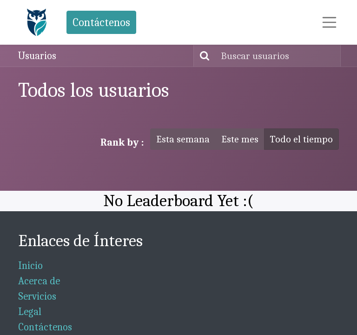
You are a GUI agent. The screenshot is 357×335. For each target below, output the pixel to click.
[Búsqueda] (203, 56)
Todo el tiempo (301, 139)
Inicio (30, 266)
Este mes (239, 139)
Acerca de (39, 281)
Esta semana (183, 139)
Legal (29, 312)
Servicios (37, 296)
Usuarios (37, 56)
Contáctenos (101, 22)
